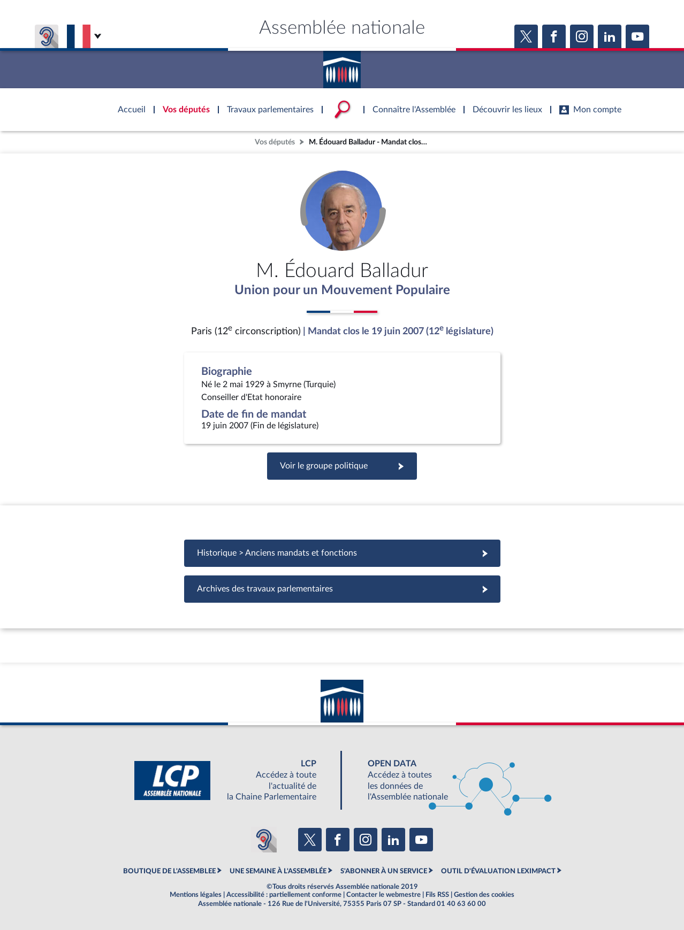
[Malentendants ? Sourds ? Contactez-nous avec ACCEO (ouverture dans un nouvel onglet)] (264, 839)
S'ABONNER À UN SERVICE (383, 871)
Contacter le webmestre (383, 894)
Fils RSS (437, 894)
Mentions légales (196, 894)
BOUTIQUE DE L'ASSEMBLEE (169, 871)
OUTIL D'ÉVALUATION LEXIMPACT (498, 871)
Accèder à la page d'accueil (342, 65)
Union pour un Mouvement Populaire (342, 290)
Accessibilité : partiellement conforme (283, 894)
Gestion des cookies (484, 894)
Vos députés (275, 142)
